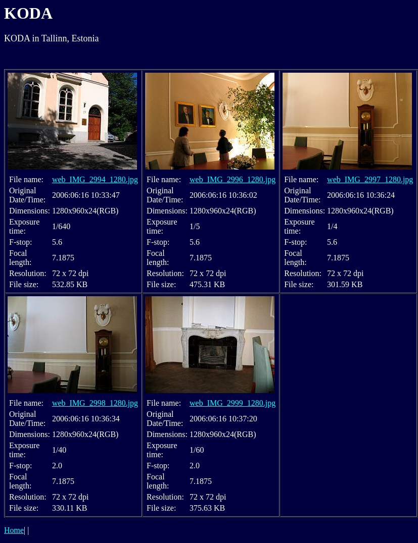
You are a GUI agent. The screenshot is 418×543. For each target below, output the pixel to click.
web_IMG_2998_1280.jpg (95, 403)
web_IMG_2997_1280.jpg (370, 179)
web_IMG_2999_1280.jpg (232, 403)
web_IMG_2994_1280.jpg (95, 179)
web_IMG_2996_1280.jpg (232, 179)
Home (14, 530)
